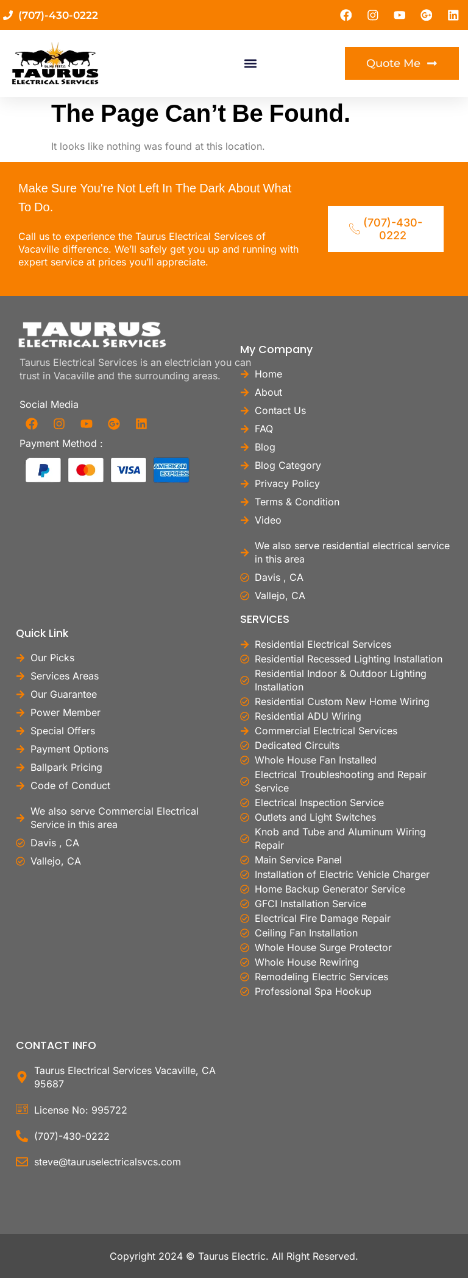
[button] (250, 64)
